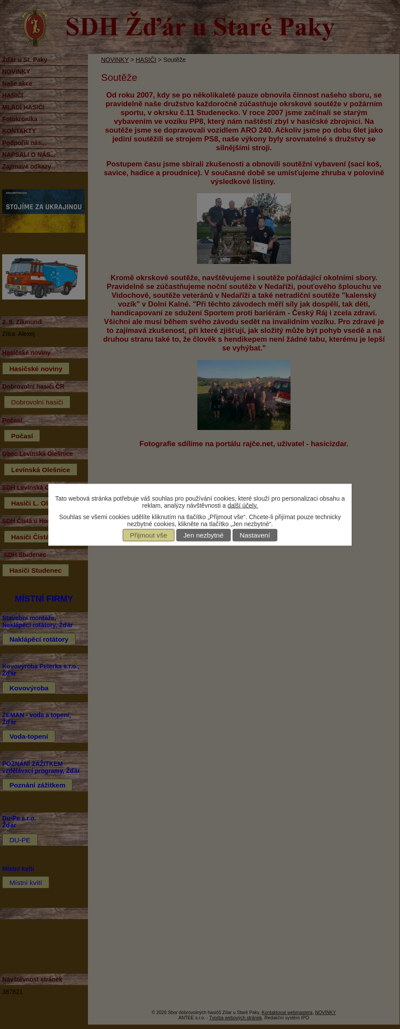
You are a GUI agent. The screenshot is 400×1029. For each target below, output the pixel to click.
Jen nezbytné (203, 535)
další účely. (243, 505)
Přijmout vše (148, 535)
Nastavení (255, 535)
